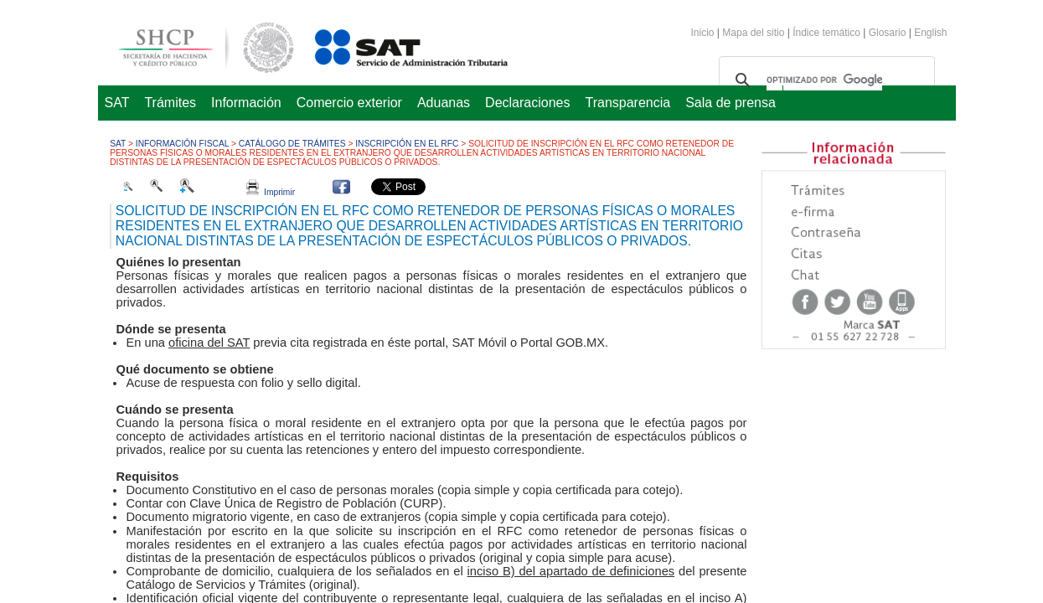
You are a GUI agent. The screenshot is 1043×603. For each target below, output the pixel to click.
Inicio (703, 33)
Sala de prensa (730, 102)
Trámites (170, 102)
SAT (117, 102)
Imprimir (270, 192)
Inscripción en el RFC (406, 143)
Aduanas (443, 102)
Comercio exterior (349, 102)
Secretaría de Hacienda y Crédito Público (193, 44)
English (930, 33)
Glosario (887, 33)
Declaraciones (527, 102)
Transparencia (628, 102)
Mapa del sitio (754, 33)
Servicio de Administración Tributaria (393, 44)
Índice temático (826, 33)
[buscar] (824, 80)
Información (246, 102)
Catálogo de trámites (292, 143)
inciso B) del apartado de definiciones (571, 571)
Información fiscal (182, 143)
